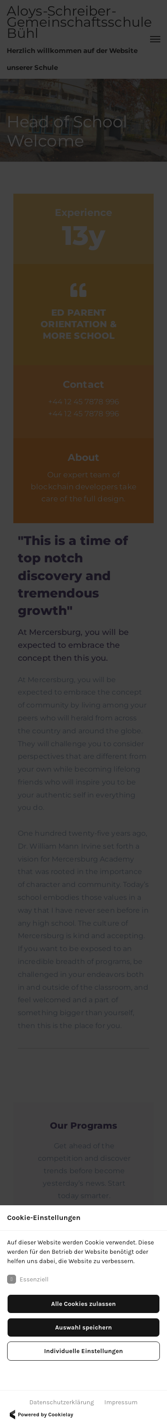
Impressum (121, 1402)
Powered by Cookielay (40, 1414)
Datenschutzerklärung (61, 1402)
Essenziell (28, 1279)
